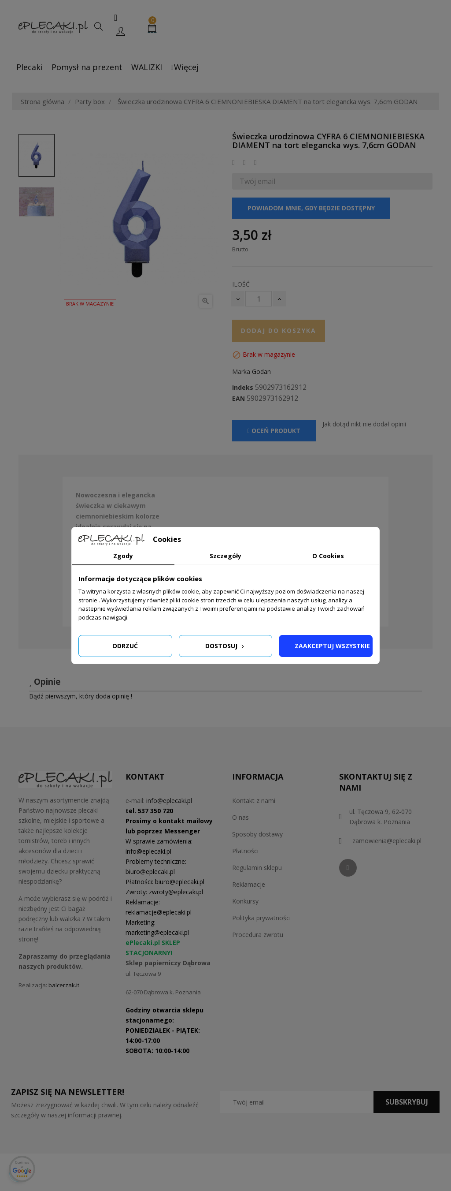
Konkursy (245, 901)
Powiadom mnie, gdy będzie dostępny (311, 208)
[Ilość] (258, 298)
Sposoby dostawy (257, 834)
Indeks (242, 388)
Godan (261, 371)
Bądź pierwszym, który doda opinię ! (80, 696)
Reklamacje (248, 884)
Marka (241, 372)
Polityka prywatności (261, 918)
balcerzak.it (63, 985)
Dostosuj (225, 646)
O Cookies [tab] (328, 556)
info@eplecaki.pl (169, 800)
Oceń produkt (274, 430)
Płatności (245, 851)
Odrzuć (125, 646)
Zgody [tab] (123, 556)
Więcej (185, 67)
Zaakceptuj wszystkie (332, 646)
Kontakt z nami (253, 800)
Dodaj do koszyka (278, 330)
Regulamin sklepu (257, 867)
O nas (240, 817)
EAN (238, 399)
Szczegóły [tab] (225, 556)
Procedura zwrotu (257, 934)
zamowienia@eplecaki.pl (386, 840)
